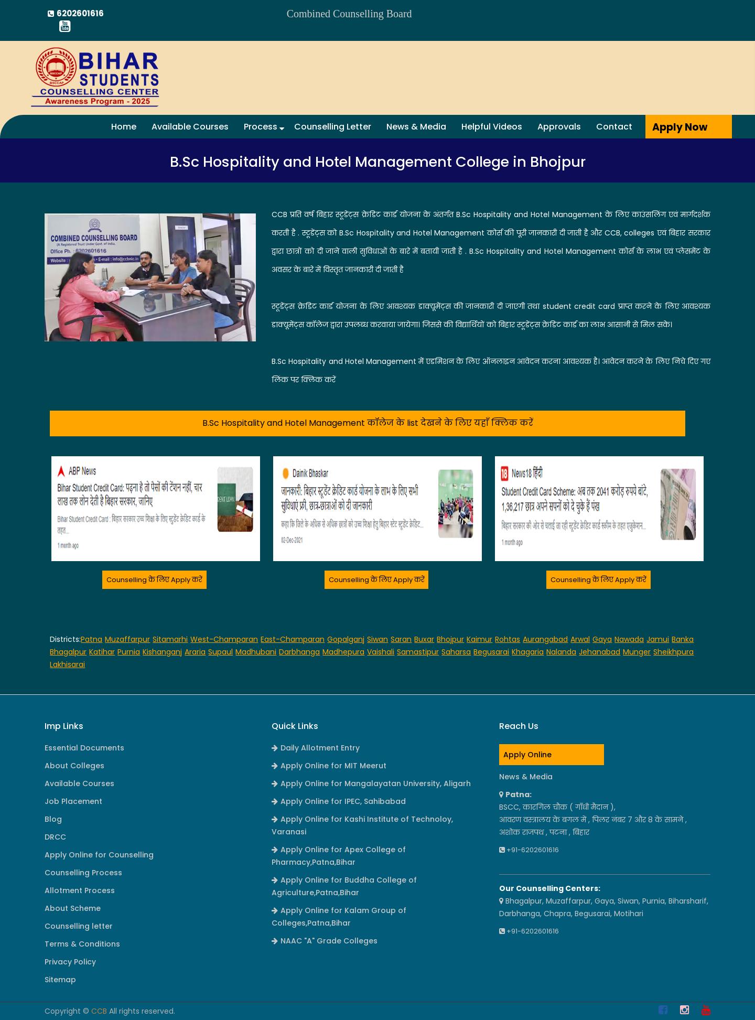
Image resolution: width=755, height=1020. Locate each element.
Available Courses (190, 127)
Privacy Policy (70, 962)
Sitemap (60, 979)
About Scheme (73, 908)
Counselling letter (79, 926)
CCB (99, 1011)
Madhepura (343, 652)
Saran (401, 639)
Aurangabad (545, 639)
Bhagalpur (68, 652)
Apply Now (679, 127)
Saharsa (456, 652)
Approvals (559, 127)
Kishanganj (162, 652)
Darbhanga (299, 652)
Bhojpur (450, 639)
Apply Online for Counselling (99, 855)
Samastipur (418, 652)
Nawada (629, 639)
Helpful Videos (491, 127)
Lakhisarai (67, 664)
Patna (91, 639)
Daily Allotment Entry (316, 748)
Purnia (128, 652)
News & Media (416, 127)
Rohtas (507, 639)
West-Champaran (224, 639)
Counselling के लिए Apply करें (154, 580)
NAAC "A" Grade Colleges (325, 941)
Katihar (102, 652)
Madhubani (255, 652)
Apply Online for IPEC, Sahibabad (339, 801)
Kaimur (479, 639)
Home (123, 127)
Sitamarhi (170, 639)
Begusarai (491, 652)
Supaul (220, 652)
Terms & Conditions (82, 944)
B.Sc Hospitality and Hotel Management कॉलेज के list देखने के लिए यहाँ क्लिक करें (367, 423)
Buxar (424, 639)
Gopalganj (345, 639)
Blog (53, 819)
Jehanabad (599, 652)
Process (264, 127)
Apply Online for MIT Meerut (329, 765)
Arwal (580, 639)
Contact (614, 127)
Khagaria (528, 652)
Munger (637, 652)
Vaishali (380, 652)
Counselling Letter (332, 127)
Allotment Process (80, 890)
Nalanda (561, 652)
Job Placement (73, 801)
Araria (195, 652)
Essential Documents (84, 748)
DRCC (55, 837)
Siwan (377, 639)
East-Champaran (293, 639)
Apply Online (527, 754)
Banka (683, 639)
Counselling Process (83, 872)
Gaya (602, 639)
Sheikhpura (673, 652)
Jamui (657, 639)
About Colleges (74, 765)
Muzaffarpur (127, 639)
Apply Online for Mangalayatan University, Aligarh (371, 783)
